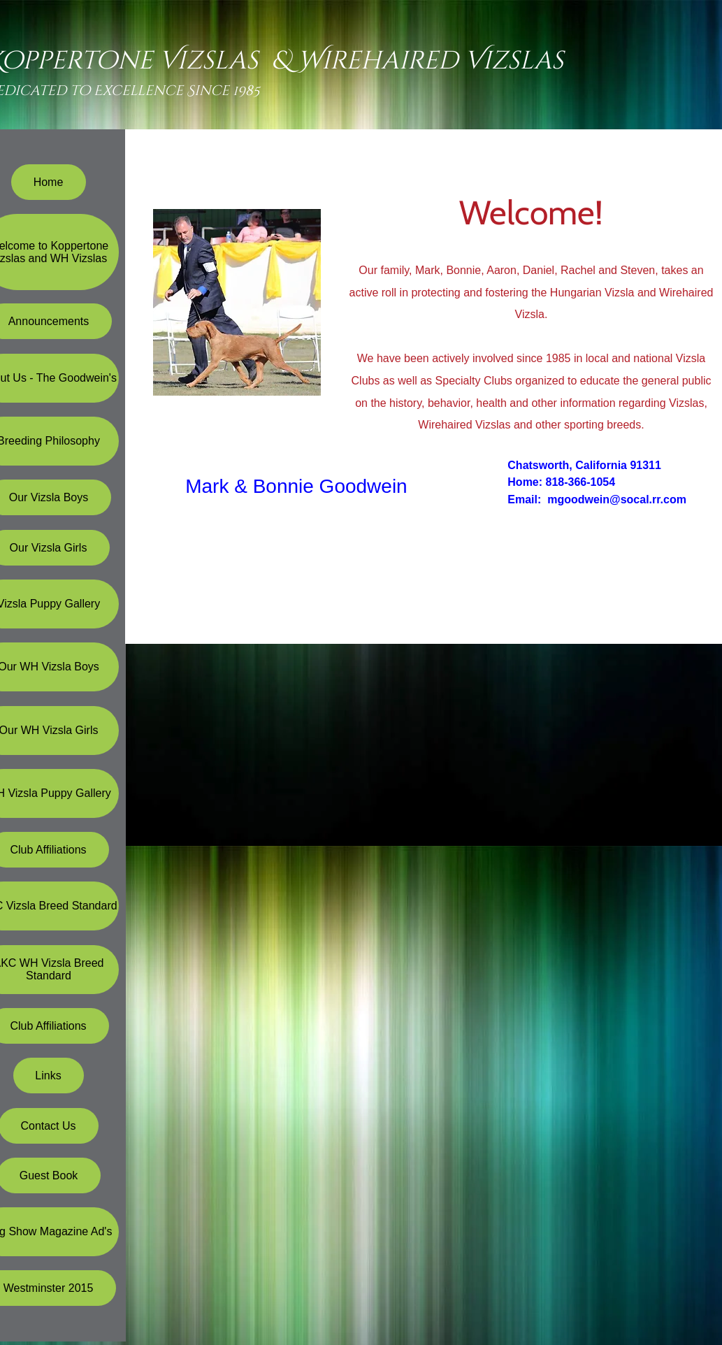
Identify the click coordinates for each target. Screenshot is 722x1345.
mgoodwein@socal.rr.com (616, 499)
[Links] (48, 1075)
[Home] (48, 182)
